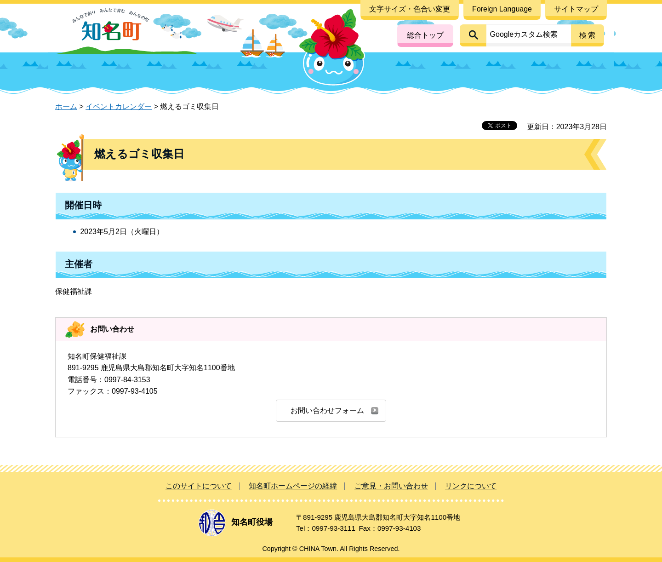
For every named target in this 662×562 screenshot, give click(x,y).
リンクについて (470, 486)
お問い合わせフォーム (327, 410)
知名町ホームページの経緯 (293, 486)
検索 (588, 35)
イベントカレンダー (119, 106)
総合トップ (425, 35)
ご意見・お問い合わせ (391, 486)
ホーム (66, 106)
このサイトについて (199, 486)
